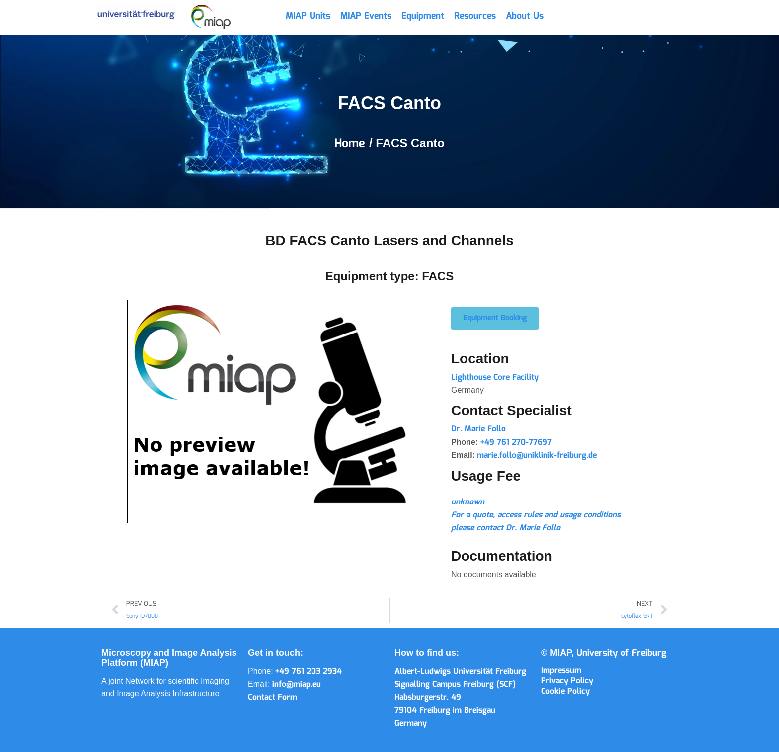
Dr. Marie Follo (478, 429)
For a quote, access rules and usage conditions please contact (536, 515)
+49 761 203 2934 (308, 672)
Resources (475, 16)
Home (351, 143)
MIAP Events (365, 16)
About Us (525, 16)
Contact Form (272, 697)
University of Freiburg (621, 653)
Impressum (561, 671)
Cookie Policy (565, 691)
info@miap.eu (296, 684)
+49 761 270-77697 (516, 442)
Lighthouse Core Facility (495, 377)
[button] (495, 318)
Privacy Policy (567, 681)
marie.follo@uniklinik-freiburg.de (537, 455)
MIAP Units (308, 16)
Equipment (422, 16)
